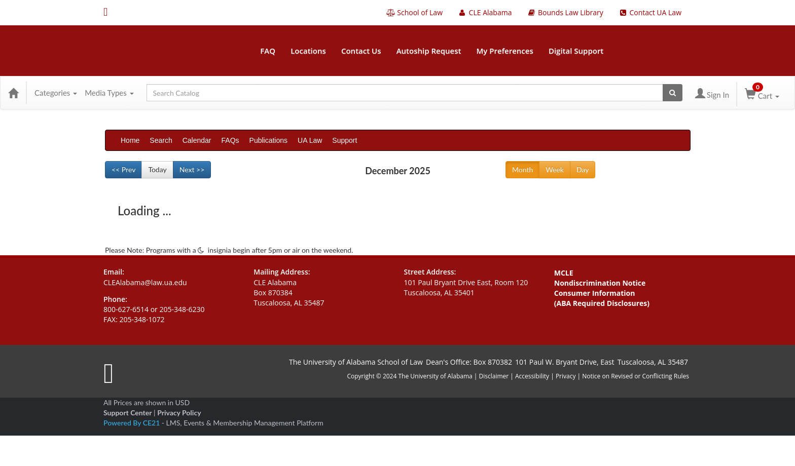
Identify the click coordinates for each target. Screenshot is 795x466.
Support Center (127, 412)
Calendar (197, 140)
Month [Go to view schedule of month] (522, 169)
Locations (308, 51)
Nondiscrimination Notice (600, 283)
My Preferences (505, 51)
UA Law (310, 140)
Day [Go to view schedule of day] (582, 169)
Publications (268, 140)
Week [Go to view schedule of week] (555, 169)
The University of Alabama (435, 376)
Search (161, 140)
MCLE (563, 273)
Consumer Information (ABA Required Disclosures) (601, 298)
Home (130, 140)
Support (344, 140)
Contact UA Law (650, 12)
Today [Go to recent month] (157, 169)
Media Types (109, 92)
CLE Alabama (485, 12)
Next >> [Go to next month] (192, 169)
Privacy (566, 376)
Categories (55, 92)
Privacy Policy (179, 412)
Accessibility (532, 376)
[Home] (13, 92)
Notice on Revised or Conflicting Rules (635, 376)
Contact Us (361, 51)
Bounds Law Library (565, 12)
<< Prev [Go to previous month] (123, 169)
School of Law (414, 12)
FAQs (230, 140)
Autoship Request (428, 51)
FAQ (267, 51)
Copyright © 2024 (371, 376)
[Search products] (672, 92)
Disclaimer (495, 376)
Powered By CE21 (132, 422)
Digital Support (576, 51)
